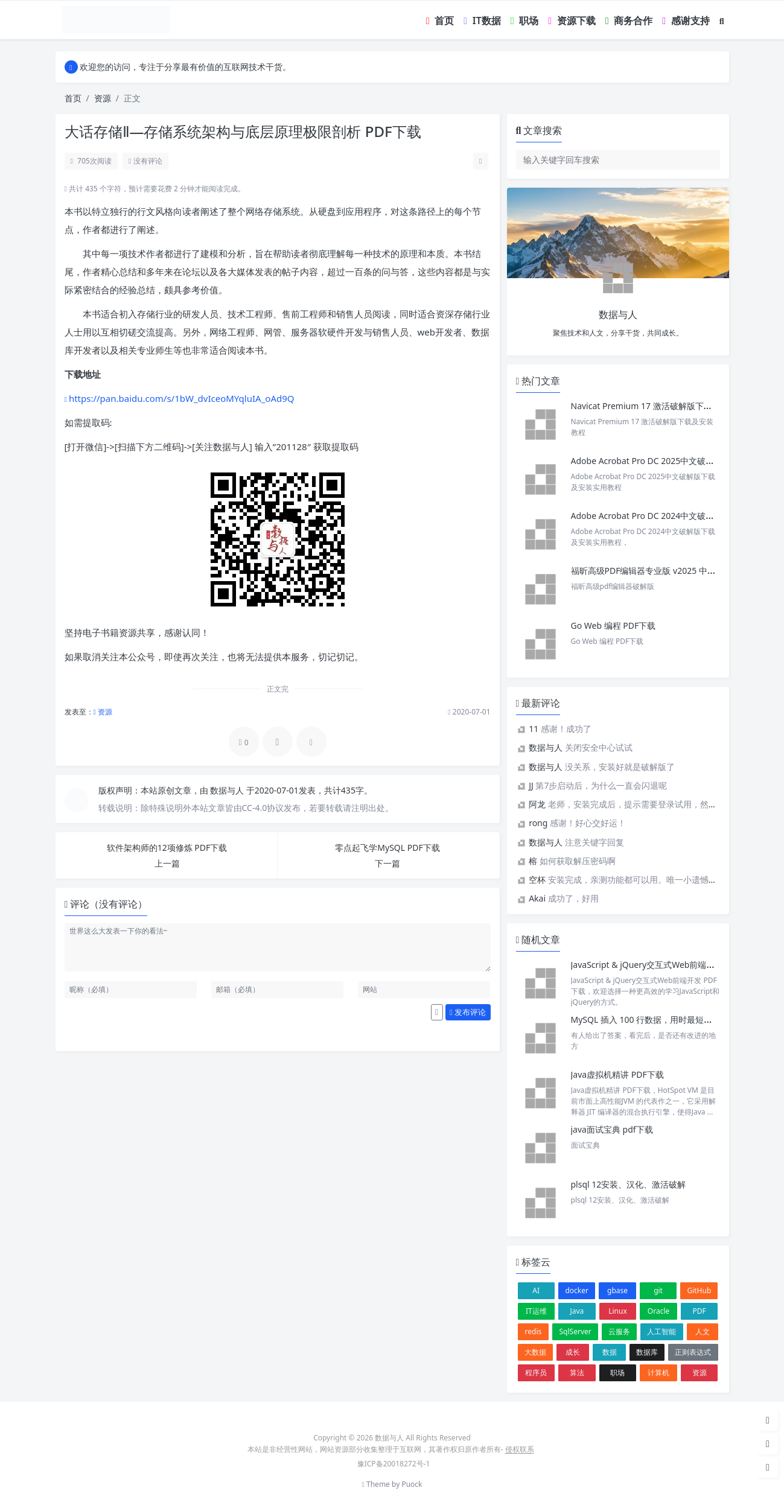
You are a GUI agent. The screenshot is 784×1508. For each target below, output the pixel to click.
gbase (617, 1290)
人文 (702, 1331)
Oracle (658, 1311)
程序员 (536, 1372)
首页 (73, 98)
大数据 (535, 1352)
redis (533, 1331)
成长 (573, 1352)
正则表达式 (693, 1352)
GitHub (699, 1290)
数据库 (647, 1352)
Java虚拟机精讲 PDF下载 (617, 1074)
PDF (699, 1311)
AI (536, 1290)
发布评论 (468, 1012)
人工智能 (661, 1331)
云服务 (619, 1331)
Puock (411, 1484)
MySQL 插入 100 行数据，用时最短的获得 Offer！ (666, 1019)
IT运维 (536, 1311)
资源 (102, 98)
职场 (617, 1372)
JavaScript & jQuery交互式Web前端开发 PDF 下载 (665, 964)
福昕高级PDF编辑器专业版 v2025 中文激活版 (656, 570)
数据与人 (228, 790)
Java (577, 1311)
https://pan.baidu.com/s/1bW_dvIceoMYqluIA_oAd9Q (182, 398)
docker (576, 1290)
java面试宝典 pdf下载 (612, 1129)
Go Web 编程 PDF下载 (613, 625)
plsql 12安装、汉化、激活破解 (628, 1184)
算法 (577, 1372)
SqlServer (575, 1331)
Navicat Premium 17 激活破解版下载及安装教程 (664, 406)
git (658, 1290)
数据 (609, 1352)
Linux (617, 1311)
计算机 (658, 1372)
